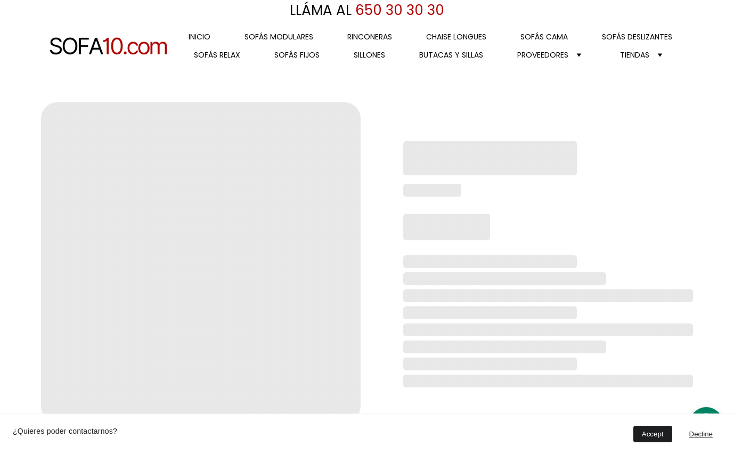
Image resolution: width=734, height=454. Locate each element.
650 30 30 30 (398, 10)
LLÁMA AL (321, 10)
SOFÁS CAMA (544, 37)
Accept (653, 434)
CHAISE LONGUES (456, 37)
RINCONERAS (369, 37)
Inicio (199, 37)
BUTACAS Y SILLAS (451, 55)
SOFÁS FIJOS (297, 55)
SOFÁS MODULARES (278, 37)
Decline (701, 434)
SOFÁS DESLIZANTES (637, 37)
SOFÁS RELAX (217, 55)
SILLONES (369, 55)
